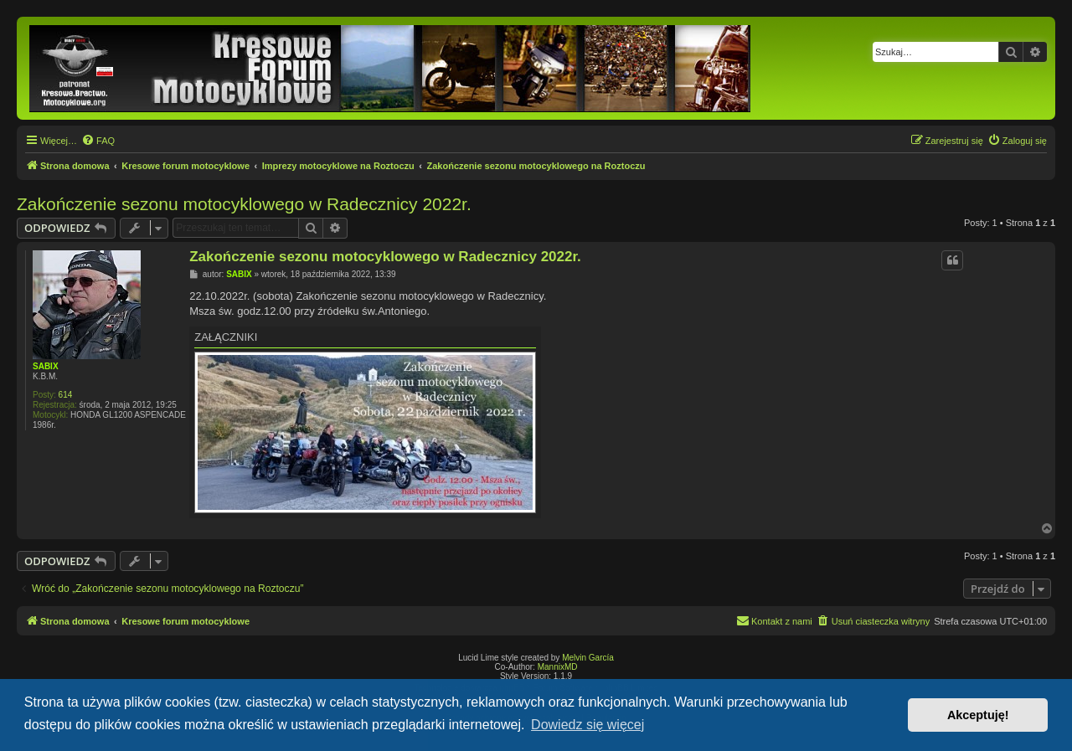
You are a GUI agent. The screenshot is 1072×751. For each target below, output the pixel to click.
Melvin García (588, 657)
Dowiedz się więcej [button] (587, 725)
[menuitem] (98, 141)
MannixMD (558, 666)
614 (66, 394)
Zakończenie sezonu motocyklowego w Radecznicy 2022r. (244, 203)
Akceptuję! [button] (978, 715)
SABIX (46, 366)
